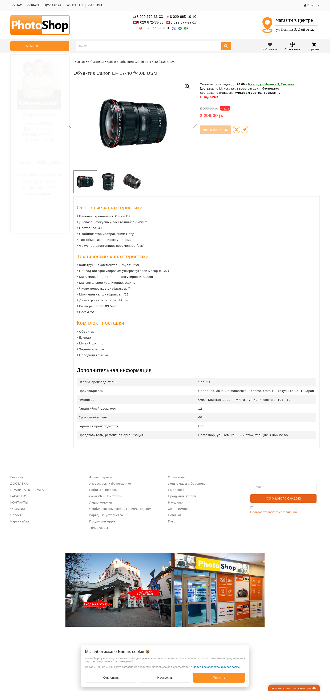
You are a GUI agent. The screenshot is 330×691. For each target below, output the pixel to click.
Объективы (176, 477)
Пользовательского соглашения (273, 512)
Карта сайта (19, 521)
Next (194, 124)
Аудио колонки (100, 502)
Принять (219, 677)
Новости (16, 515)
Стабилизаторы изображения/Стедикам (120, 508)
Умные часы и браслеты (187, 483)
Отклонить (111, 677)
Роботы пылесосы (103, 490)
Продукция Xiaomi (182, 496)
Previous (68, 124)
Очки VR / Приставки (105, 496)
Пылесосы (176, 490)
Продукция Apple (102, 521)
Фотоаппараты (100, 477)
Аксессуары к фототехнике (110, 483)
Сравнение (293, 46)
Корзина (314, 46)
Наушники (176, 502)
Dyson (172, 521)
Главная (79, 61)
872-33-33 (150, 22)
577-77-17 (183, 22)
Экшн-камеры (178, 508)
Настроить (165, 677)
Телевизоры (98, 527)
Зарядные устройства (106, 515)
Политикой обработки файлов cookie (216, 667)
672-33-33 (150, 16)
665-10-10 (183, 16)
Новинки (174, 515)
